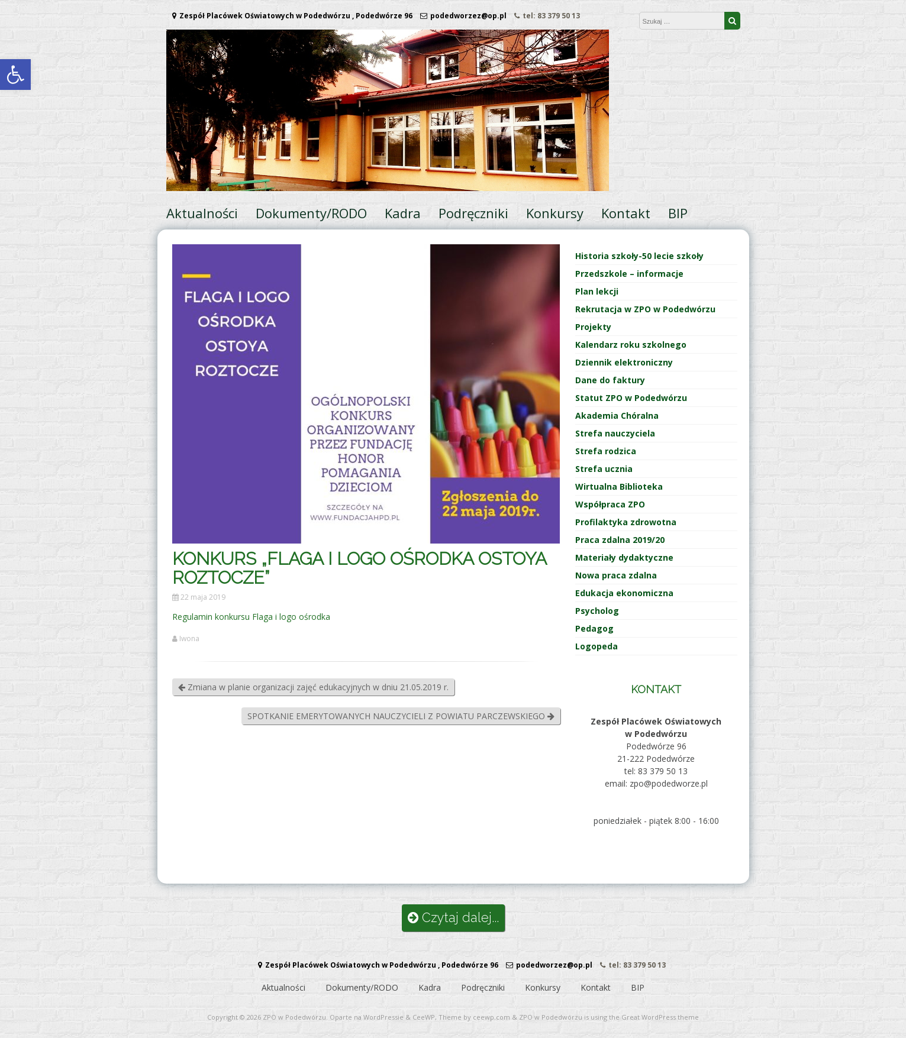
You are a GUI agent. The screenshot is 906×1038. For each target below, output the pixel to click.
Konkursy (554, 213)
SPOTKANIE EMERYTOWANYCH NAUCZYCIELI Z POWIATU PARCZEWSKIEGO (400, 716)
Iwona (189, 639)
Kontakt (625, 213)
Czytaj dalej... (453, 917)
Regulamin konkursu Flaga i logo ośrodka (251, 616)
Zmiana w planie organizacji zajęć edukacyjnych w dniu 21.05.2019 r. (313, 687)
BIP (678, 213)
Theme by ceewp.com (474, 1017)
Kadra (403, 213)
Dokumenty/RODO (311, 213)
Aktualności (202, 213)
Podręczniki (473, 213)
